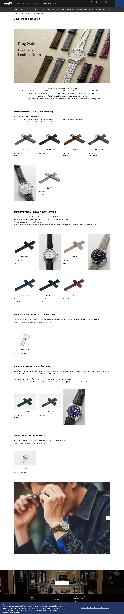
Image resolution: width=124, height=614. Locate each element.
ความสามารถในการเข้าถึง (62, 597)
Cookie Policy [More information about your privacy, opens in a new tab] (16, 612)
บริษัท (32, 597)
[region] (62, 608)
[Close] (121, 608)
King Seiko (27, 13)
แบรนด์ (21, 13)
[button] (91, 2)
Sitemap (76, 601)
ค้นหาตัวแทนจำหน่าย (62, 583)
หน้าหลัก (16, 13)
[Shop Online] (119, 3)
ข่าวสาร (33, 600)
